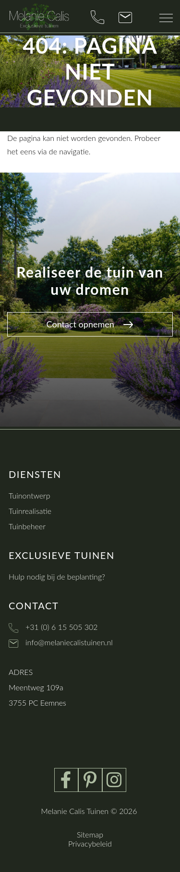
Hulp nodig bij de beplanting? (57, 576)
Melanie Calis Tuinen (74, 810)
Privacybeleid (90, 843)
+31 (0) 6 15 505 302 (61, 626)
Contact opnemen (90, 324)
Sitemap (90, 834)
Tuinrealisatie (30, 510)
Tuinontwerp (29, 495)
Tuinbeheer (27, 526)
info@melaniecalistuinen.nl (69, 642)
